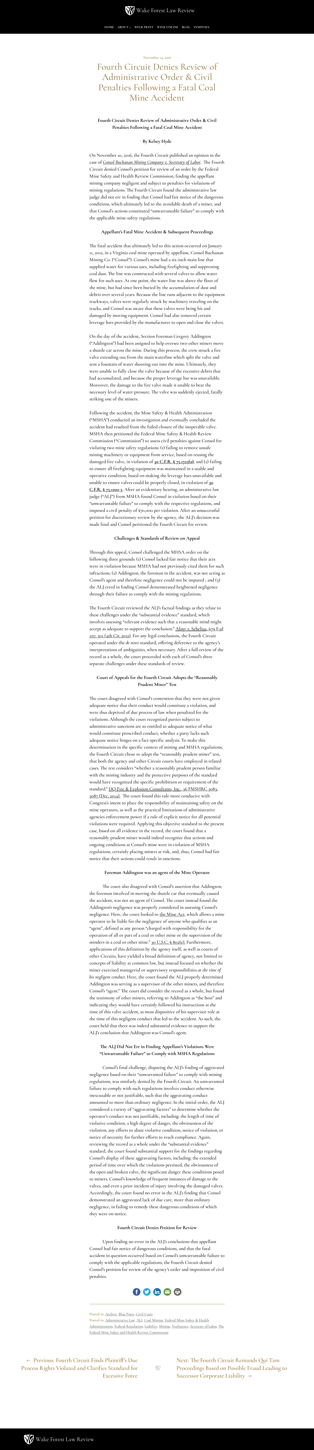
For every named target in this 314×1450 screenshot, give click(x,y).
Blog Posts (126, 1314)
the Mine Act (172, 914)
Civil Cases (144, 1314)
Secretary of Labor (203, 1326)
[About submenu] (130, 27)
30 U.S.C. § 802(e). (168, 942)
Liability (151, 1326)
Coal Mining (153, 1320)
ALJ (139, 1320)
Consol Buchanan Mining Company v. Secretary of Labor (151, 162)
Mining (164, 1326)
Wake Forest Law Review (165, 10)
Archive (111, 1314)
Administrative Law (120, 1320)
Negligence (180, 1326)
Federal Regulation (128, 1326)
